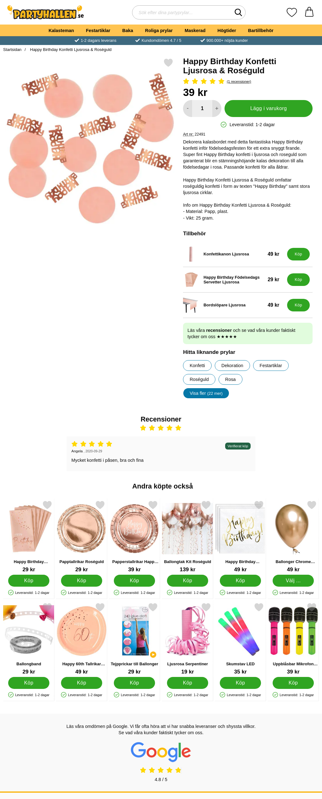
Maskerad (195, 30)
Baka (127, 30)
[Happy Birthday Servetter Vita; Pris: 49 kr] (240, 536)
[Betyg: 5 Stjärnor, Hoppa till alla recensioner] (248, 81)
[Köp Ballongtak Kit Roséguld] (187, 581)
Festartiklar (98, 30)
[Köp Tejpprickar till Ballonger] (134, 683)
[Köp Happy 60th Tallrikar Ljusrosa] (81, 683)
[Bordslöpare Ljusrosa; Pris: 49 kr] (233, 305)
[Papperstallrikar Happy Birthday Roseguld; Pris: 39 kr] (134, 536)
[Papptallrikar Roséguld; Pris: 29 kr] (81, 536)
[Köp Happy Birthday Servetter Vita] (240, 581)
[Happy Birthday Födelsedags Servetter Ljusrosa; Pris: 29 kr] (233, 280)
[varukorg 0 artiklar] (309, 12)
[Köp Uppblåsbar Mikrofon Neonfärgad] (293, 683)
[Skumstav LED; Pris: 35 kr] (240, 639)
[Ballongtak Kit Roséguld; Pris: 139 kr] (187, 536)
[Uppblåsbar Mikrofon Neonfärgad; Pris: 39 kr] (293, 639)
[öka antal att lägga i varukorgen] (216, 108)
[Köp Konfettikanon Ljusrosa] (298, 254)
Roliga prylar (159, 30)
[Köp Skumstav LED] (240, 683)
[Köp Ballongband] (28, 683)
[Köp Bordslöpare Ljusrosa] (298, 305)
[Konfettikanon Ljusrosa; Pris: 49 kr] (233, 254)
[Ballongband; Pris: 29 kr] (28, 639)
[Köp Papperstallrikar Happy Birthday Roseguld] (134, 581)
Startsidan (12, 49)
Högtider (227, 30)
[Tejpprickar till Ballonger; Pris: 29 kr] (134, 639)
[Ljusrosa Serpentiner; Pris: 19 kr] (187, 639)
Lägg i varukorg (268, 108)
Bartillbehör (261, 30)
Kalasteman (61, 30)
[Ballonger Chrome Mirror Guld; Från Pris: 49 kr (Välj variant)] (293, 536)
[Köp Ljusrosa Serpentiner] (187, 683)
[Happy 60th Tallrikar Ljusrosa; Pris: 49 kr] (81, 639)
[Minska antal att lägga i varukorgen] (187, 108)
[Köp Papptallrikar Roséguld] (81, 581)
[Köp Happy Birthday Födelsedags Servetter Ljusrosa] (298, 279)
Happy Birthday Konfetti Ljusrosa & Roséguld (70, 49)
